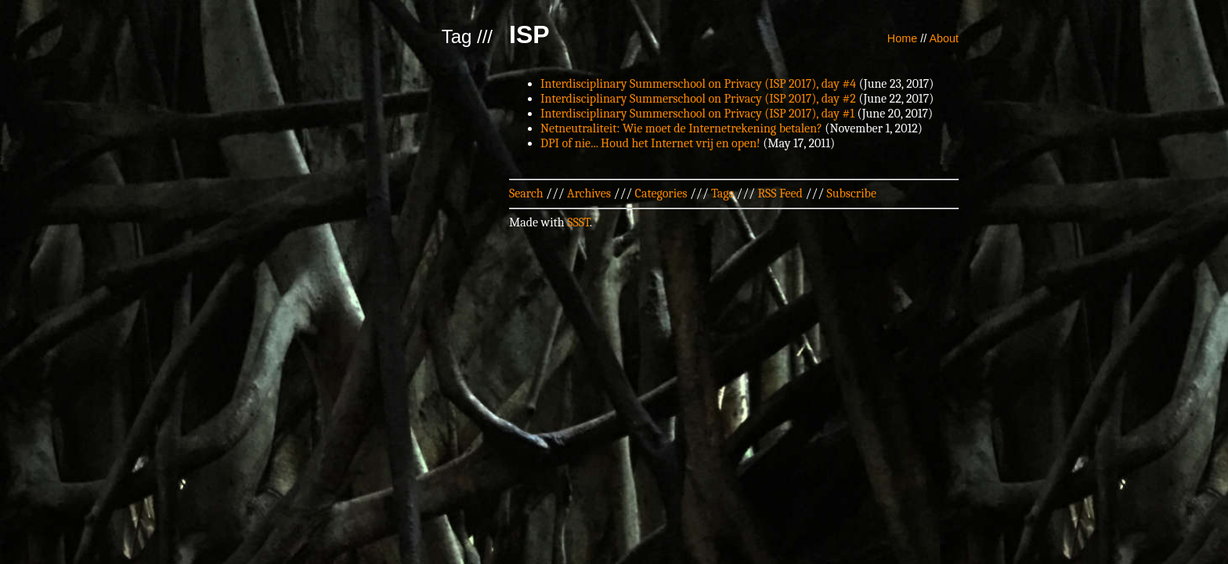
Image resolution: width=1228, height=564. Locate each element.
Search (526, 193)
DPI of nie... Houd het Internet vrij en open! (650, 143)
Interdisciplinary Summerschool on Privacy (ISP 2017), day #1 (697, 114)
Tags (722, 193)
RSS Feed (780, 193)
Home (902, 38)
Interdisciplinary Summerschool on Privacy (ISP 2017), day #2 (698, 99)
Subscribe (851, 193)
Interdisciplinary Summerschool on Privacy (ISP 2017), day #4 (698, 84)
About (944, 38)
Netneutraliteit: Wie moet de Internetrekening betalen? (681, 128)
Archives (589, 193)
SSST (578, 222)
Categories (661, 193)
